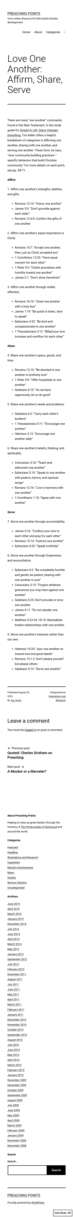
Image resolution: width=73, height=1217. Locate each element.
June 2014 (13, 934)
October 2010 (15, 1029)
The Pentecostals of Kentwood (39, 826)
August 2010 (15, 1039)
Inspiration (13, 862)
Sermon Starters (17, 882)
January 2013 (15, 954)
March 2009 (14, 1125)
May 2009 (13, 1115)
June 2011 (13, 989)
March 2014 (14, 944)
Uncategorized (16, 887)
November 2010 (16, 1024)
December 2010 (16, 1019)
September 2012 (17, 959)
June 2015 (13, 903)
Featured (12, 847)
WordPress (37, 1202)
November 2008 (16, 1145)
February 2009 (15, 1130)
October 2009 (15, 1090)
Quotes (11, 877)
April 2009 (13, 1120)
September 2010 (17, 1034)
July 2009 (13, 1105)
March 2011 (14, 1004)
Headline (12, 852)
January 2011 (15, 1014)
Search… (12, 1161)
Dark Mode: (63, 1213)
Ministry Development (20, 867)
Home (26, 32)
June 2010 (13, 1049)
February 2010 (15, 1070)
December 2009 (16, 1080)
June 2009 (13, 1110)
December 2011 (16, 974)
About (38, 32)
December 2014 (16, 923)
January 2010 (15, 1075)
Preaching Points (23, 13)
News (10, 872)
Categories (53, 32)
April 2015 (13, 908)
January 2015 (15, 918)
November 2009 (16, 1085)
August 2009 (15, 1100)
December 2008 (16, 1140)
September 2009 (17, 1095)
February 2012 (15, 969)
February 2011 (15, 1009)
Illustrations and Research (22, 857)
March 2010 (14, 1065)
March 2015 (14, 913)
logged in (31, 730)
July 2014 (13, 929)
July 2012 (13, 964)
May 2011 (13, 994)
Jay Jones (16, 700)
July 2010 (13, 1044)
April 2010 (13, 1059)
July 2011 (13, 984)
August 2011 (15, 979)
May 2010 (13, 1054)
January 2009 (15, 1135)
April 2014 (13, 939)
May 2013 (13, 949)
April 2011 (13, 999)
